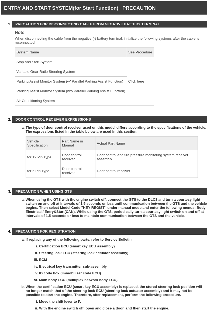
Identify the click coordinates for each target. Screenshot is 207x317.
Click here (136, 81)
